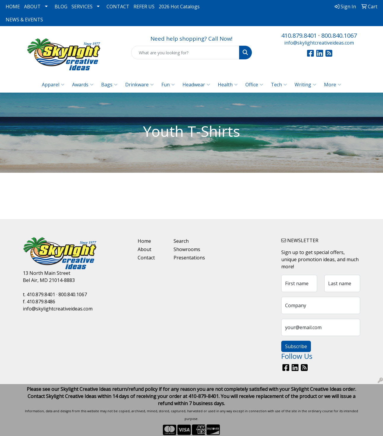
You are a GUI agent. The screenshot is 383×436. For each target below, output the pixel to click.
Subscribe (296, 346)
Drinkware (139, 84)
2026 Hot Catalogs (179, 6)
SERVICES (82, 6)
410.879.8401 (299, 35)
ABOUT (32, 6)
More (332, 84)
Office (254, 84)
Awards (82, 84)
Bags (109, 84)
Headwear (196, 84)
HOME (13, 6)
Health (228, 84)
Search (181, 241)
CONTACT (118, 6)
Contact (146, 257)
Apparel (53, 84)
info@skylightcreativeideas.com (319, 42)
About (144, 249)
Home (144, 241)
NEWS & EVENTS (24, 19)
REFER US (144, 6)
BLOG (61, 6)
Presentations (188, 257)
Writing (305, 84)
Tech (279, 84)
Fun (168, 84)
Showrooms (187, 249)
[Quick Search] (185, 52)
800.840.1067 (339, 35)
